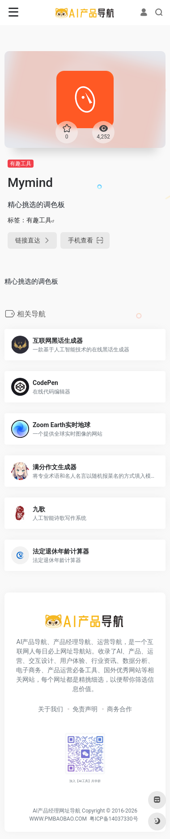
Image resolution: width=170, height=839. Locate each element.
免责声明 (85, 709)
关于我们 (50, 709)
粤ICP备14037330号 (113, 819)
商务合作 (119, 709)
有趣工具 (20, 163)
